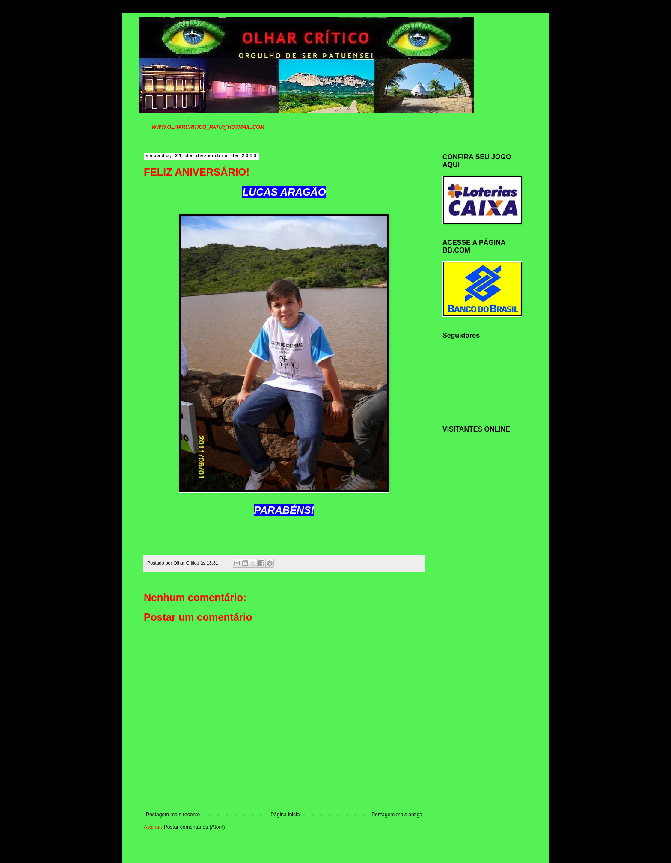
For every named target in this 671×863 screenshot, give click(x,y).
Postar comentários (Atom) (194, 827)
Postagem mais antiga (396, 815)
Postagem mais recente (173, 815)
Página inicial (285, 815)
